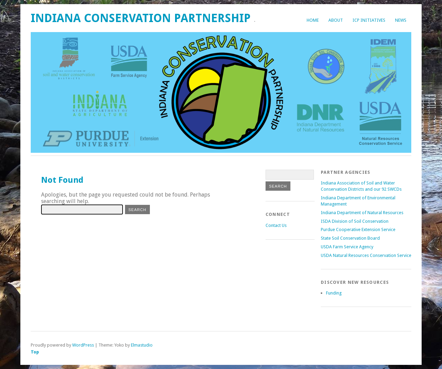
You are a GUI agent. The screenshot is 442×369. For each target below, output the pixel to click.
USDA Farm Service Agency (347, 246)
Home (313, 20)
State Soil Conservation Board (350, 238)
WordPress (83, 345)
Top (35, 352)
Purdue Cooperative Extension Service (358, 229)
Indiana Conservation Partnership (141, 18)
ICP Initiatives (369, 20)
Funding (334, 293)
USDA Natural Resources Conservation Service (366, 255)
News (400, 20)
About (335, 20)
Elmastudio (142, 345)
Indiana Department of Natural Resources (362, 212)
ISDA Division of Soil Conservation (354, 221)
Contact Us (276, 225)
